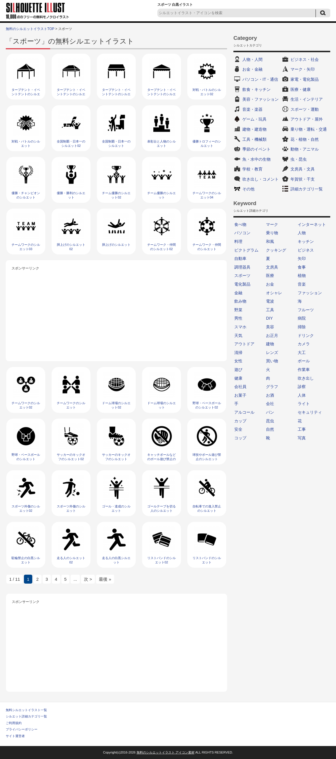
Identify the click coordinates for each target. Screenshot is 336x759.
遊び (238, 369)
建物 (270, 344)
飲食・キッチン (256, 89)
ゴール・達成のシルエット (116, 508)
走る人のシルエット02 (71, 560)
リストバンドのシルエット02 (161, 560)
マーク (272, 224)
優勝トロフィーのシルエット (206, 143)
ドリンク (306, 335)
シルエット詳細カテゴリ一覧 (26, 716)
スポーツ (242, 275)
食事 (302, 267)
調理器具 (242, 267)
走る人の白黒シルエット (116, 560)
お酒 (270, 395)
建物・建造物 (254, 129)
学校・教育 (252, 169)
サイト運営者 (15, 736)
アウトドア (244, 344)
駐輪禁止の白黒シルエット (26, 560)
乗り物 (272, 232)
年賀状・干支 (302, 179)
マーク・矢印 (302, 69)
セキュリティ (310, 412)
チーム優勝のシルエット (161, 195)
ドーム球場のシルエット (161, 405)
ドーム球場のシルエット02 (116, 405)
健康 (238, 378)
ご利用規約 (14, 723)
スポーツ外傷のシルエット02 (26, 508)
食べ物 (240, 224)
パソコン (242, 232)
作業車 (304, 369)
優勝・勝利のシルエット (71, 195)
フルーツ (306, 310)
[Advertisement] (116, 312)
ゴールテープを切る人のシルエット (161, 508)
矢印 (302, 258)
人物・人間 (252, 59)
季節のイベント (256, 149)
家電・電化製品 (304, 79)
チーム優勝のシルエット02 (116, 195)
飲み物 (240, 301)
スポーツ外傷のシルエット (71, 508)
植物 (302, 275)
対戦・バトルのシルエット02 (206, 92)
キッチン (306, 241)
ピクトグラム (246, 250)
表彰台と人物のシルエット (161, 143)
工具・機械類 (254, 139)
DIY (269, 318)
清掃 (238, 352)
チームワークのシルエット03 (26, 247)
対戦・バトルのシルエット (26, 143)
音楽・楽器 (252, 109)
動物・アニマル (304, 149)
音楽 (302, 284)
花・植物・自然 (304, 139)
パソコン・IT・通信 (260, 79)
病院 (302, 318)
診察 (302, 386)
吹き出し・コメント (260, 179)
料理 (238, 241)
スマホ (240, 327)
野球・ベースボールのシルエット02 (206, 405)
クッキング (276, 250)
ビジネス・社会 (304, 59)
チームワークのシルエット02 (26, 405)
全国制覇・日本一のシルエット (116, 143)
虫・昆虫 (298, 159)
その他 (248, 189)
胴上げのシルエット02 (71, 247)
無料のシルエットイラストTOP (30, 29)
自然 (270, 429)
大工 (302, 352)
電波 (270, 301)
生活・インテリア (306, 99)
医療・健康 (300, 89)
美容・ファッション (260, 99)
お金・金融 (252, 69)
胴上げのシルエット (116, 244)
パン (270, 412)
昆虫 (270, 421)
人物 (302, 232)
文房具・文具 (302, 169)
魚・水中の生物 (256, 159)
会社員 (240, 386)
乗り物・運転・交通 (308, 129)
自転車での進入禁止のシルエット (206, 508)
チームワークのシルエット (71, 405)
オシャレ (274, 293)
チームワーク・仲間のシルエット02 (161, 247)
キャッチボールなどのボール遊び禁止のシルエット (161, 459)
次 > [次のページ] (88, 579)
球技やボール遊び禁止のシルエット (206, 457)
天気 (238, 335)
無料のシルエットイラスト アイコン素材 (166, 752)
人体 (302, 395)
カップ (240, 421)
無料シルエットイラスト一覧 (26, 710)
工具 (270, 310)
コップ (240, 438)
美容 (270, 327)
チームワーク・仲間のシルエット (206, 247)
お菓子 (240, 395)
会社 (270, 403)
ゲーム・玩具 (254, 119)
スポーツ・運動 (304, 109)
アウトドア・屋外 (306, 119)
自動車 (240, 258)
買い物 (272, 361)
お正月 (272, 335)
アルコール (244, 412)
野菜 (238, 310)
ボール (304, 361)
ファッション (310, 293)
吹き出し (306, 378)
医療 (270, 275)
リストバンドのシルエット (206, 560)
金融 (238, 293)
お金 (270, 284)
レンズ (272, 352)
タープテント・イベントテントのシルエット (161, 94)
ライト (304, 403)
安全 (238, 429)
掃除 (302, 327)
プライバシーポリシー (21, 729)
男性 (238, 318)
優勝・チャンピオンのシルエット (26, 195)
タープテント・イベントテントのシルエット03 (71, 94)
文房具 (272, 267)
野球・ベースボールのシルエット (26, 457)
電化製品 (242, 284)
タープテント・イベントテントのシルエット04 (26, 94)
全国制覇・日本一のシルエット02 (71, 143)
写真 (302, 438)
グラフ (272, 386)
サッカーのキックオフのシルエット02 (71, 457)
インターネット (312, 224)
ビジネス (306, 250)
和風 (270, 241)
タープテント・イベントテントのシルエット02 (116, 94)
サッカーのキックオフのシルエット (116, 457)
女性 (238, 361)
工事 (302, 429)
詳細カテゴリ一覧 (306, 189)
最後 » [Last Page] (105, 579)
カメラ (304, 344)
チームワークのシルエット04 (206, 195)
